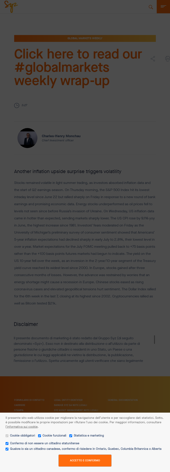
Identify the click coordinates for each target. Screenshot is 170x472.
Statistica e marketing (89, 435)
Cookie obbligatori (22, 435)
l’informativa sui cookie (22, 427)
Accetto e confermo (85, 460)
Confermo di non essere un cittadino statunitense (44, 443)
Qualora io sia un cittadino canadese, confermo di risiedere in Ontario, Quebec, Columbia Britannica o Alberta (85, 449)
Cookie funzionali (54, 435)
